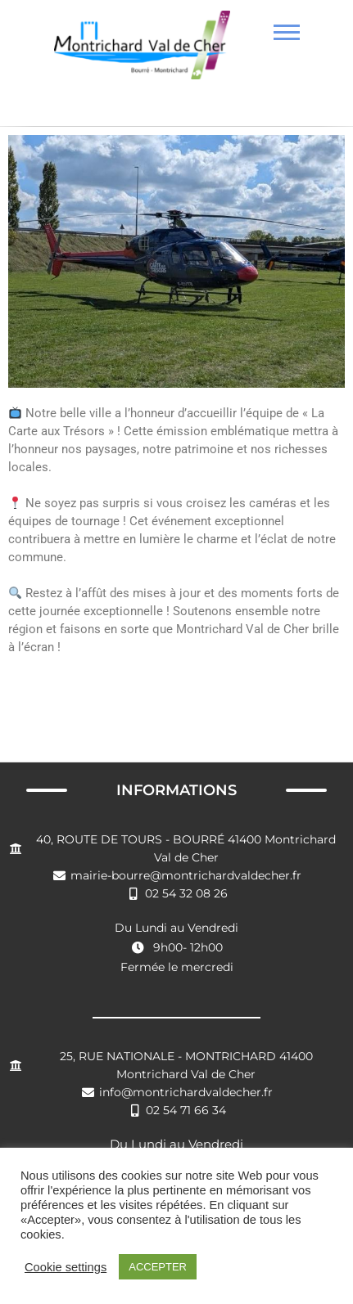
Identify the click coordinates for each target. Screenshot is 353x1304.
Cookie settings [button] (65, 1267)
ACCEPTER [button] (158, 1267)
